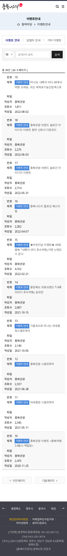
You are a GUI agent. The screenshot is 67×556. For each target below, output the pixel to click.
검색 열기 (57, 6)
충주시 (42, 508)
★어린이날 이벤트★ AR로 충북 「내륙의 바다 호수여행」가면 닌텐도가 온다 (38, 249)
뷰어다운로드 (39, 523)
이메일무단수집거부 (43, 519)
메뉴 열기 (63, 6)
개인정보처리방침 (18, 519)
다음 (63, 508)
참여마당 (27, 24)
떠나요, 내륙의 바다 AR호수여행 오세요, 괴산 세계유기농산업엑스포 (38, 86)
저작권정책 (22, 523)
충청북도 (16, 508)
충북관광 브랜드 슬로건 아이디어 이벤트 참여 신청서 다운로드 (38, 129)
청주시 (29, 508)
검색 (57, 54)
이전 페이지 (19, 480)
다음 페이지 (48, 480)
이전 (4, 508)
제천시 (54, 508)
